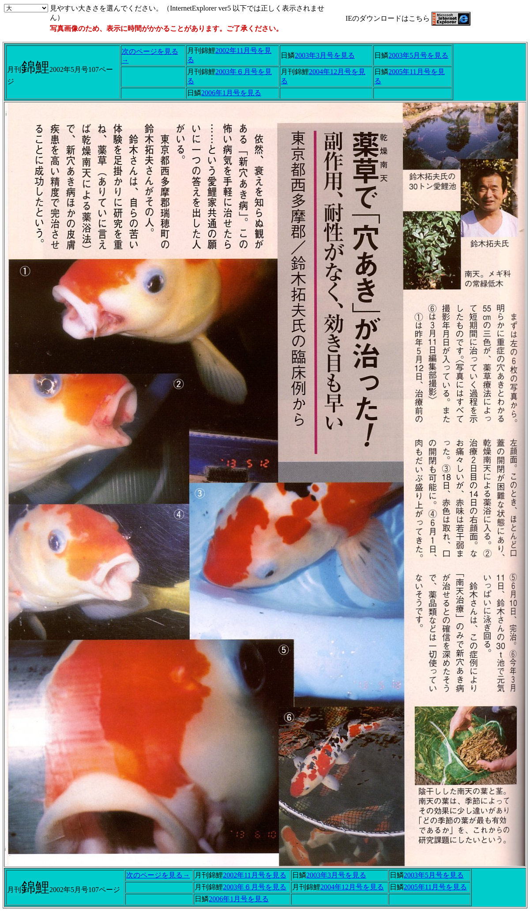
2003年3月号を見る (325, 55)
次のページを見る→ (158, 875)
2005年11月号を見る (435, 887)
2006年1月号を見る (231, 93)
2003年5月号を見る (418, 55)
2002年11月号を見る (254, 875)
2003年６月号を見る (254, 887)
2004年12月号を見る (352, 887)
